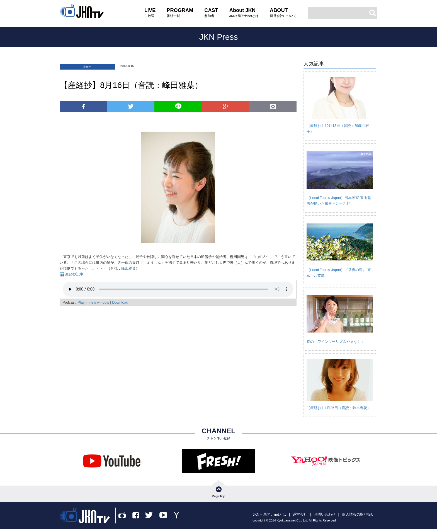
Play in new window (93, 302)
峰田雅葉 (128, 268)
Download (120, 302)
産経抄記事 (73, 274)
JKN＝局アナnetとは (269, 514)
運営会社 (300, 514)
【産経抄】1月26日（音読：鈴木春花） (339, 408)
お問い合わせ (325, 514)
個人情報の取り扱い (358, 514)
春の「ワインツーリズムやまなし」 (336, 341)
